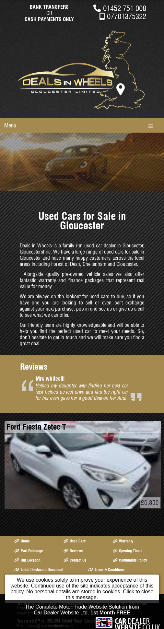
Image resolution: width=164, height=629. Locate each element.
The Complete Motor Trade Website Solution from (82, 611)
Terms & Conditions (106, 569)
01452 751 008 (124, 8)
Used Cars (75, 541)
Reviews (73, 550)
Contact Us (75, 560)
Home (21, 541)
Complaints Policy (130, 560)
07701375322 (126, 16)
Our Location (27, 560)
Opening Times (127, 550)
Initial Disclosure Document (38, 569)
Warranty (123, 541)
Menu (10, 125)
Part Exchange (28, 550)
